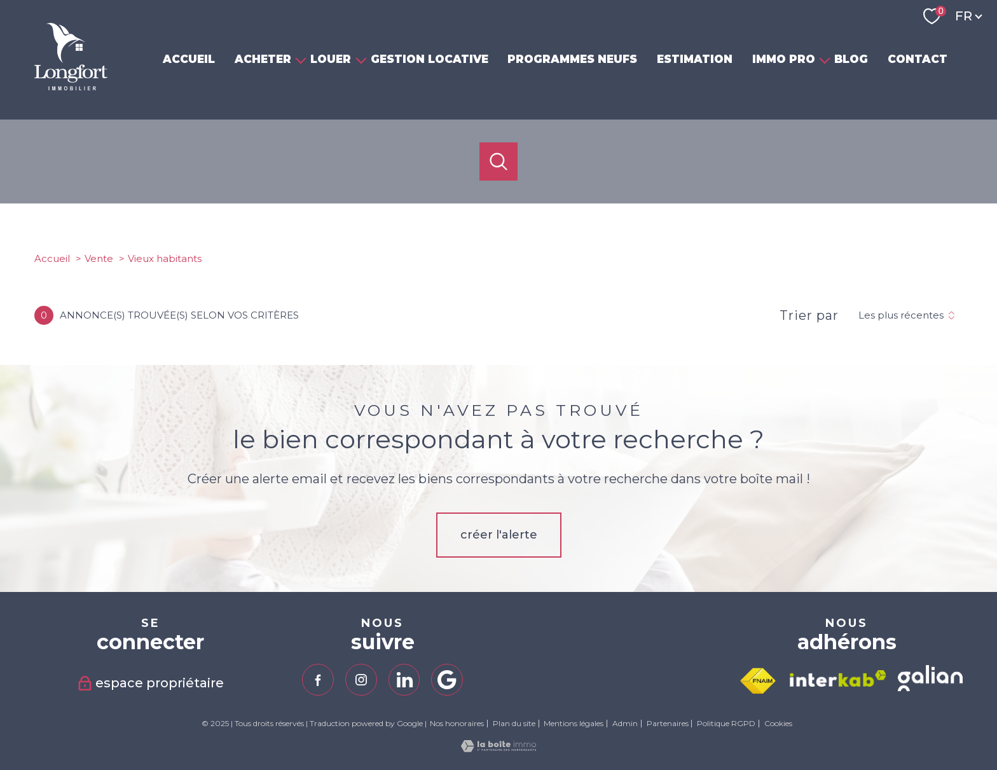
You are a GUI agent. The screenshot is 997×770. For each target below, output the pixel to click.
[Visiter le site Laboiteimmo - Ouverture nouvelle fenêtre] (498, 748)
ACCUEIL (189, 59)
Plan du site (514, 723)
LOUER (331, 59)
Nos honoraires (457, 723)
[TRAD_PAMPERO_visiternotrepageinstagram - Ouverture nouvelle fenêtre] (361, 680)
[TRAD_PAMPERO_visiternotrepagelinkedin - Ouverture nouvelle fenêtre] (404, 680)
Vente (99, 258)
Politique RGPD (726, 723)
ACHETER (263, 59)
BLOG (852, 59)
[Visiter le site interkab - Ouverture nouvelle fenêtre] (838, 678)
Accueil (52, 258)
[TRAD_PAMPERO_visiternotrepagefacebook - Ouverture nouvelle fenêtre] (318, 680)
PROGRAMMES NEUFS (573, 59)
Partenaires (668, 723)
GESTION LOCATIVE (429, 59)
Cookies (778, 723)
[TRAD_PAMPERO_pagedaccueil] (70, 86)
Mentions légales (573, 723)
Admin (625, 723)
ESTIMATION (694, 59)
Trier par (809, 315)
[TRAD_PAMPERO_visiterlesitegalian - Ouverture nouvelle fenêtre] (930, 678)
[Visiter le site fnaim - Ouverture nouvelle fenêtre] (757, 681)
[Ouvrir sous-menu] (301, 59)
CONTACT (917, 59)
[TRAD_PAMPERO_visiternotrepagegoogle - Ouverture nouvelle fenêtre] (447, 680)
